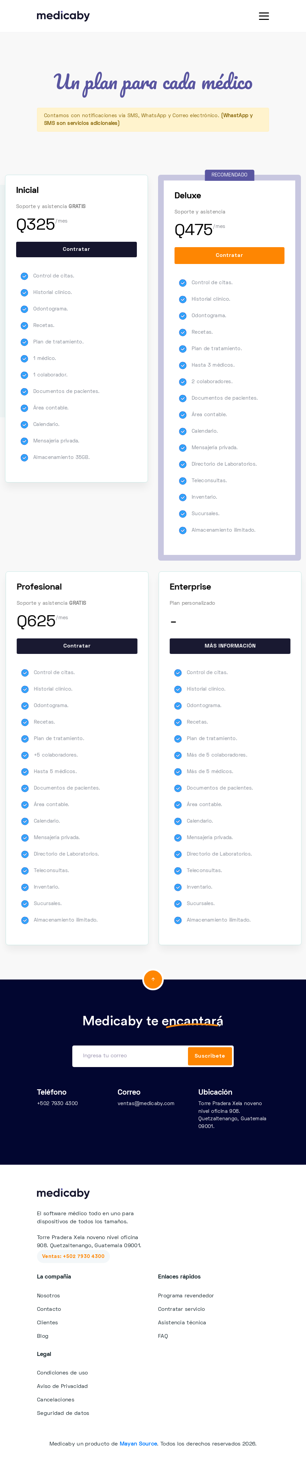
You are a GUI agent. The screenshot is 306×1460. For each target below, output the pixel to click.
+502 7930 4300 (57, 1103)
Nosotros (48, 1296)
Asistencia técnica (182, 1323)
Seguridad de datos (63, 1413)
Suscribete (210, 1056)
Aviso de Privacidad (62, 1386)
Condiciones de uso (62, 1373)
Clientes (47, 1323)
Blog (42, 1336)
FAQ (163, 1336)
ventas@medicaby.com (146, 1103)
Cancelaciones (55, 1400)
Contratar (76, 249)
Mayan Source (138, 1444)
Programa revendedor (186, 1296)
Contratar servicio (181, 1309)
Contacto (49, 1309)
